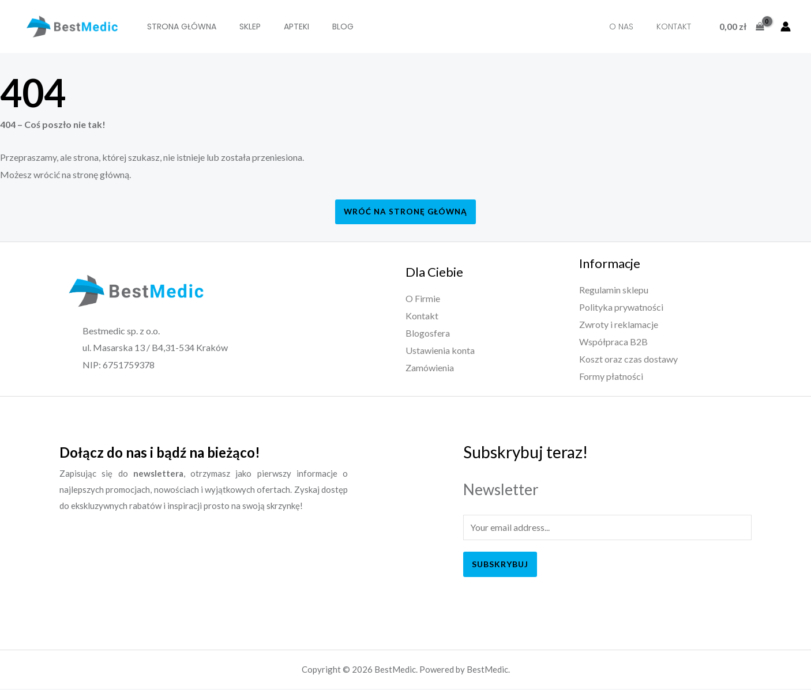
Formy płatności (611, 375)
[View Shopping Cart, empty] (741, 26)
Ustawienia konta (440, 350)
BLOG (322, 26)
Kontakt (676, 26)
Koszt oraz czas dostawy (628, 358)
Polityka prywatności (621, 307)
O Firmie (423, 298)
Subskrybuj (500, 565)
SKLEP (241, 26)
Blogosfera (428, 332)
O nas (630, 26)
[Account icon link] (785, 26)
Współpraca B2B (613, 341)
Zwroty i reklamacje (618, 324)
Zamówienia (430, 367)
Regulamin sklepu (613, 290)
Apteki (282, 26)
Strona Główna (178, 26)
